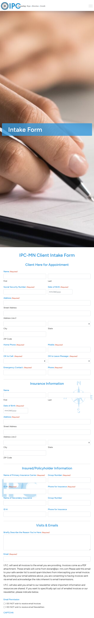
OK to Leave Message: (62, 356)
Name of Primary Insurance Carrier (24, 475)
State (50, 328)
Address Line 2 (10, 318)
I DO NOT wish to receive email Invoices (23, 603)
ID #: (10, 486)
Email (10, 554)
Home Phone (14, 344)
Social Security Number (19, 287)
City (5, 328)
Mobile (55, 344)
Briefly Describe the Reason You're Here (27, 532)
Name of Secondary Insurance (18, 498)
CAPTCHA (9, 612)
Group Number (59, 475)
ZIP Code (8, 339)
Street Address (10, 308)
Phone (55, 367)
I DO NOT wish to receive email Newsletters (25, 607)
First (5, 281)
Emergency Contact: (18, 367)
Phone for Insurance (61, 486)
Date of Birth (58, 287)
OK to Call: (13, 356)
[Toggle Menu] (91, 6)
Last (50, 281)
